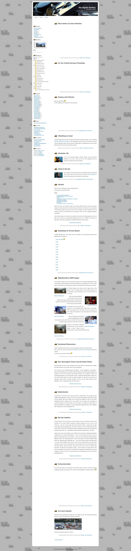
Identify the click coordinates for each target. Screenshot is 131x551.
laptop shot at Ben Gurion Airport (82, 349)
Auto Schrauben (37, 28)
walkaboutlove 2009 (82, 339)
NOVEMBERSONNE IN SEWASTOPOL (65, 203)
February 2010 (37, 102)
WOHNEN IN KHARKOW (62, 200)
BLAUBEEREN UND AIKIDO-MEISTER (65, 196)
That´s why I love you (41, 66)
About (41, 17)
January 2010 (37, 103)
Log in (76, 549)
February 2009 (37, 113)
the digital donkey (87, 7)
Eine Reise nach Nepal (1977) (40, 123)
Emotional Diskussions (67, 344)
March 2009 (36, 112)
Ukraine (81, 163)
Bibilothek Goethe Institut (39, 127)
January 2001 (37, 118)
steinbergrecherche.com (39, 135)
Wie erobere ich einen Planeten (70, 23)
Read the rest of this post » (76, 222)
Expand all (35, 57)
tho (34, 154)
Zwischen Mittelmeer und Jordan (61, 141)
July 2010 (36, 99)
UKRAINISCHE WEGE (61, 199)
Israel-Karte (36, 132)
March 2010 (36, 100)
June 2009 (36, 109)
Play (57, 241)
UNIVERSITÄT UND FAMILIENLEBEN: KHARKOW (67, 198)
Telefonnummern (40, 154)
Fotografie (79, 179)
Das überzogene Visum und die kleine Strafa (75, 362)
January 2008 (37, 114)
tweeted (35, 32)
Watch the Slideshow (59, 295)
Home (36, 17)
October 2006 (37, 117)
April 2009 (36, 110)
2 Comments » (89, 412)
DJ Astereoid (36, 142)
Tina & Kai (39, 88)
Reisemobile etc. (37, 145)
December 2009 (37, 104)
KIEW (58, 197)
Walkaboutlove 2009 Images (68, 278)
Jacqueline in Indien (40, 63)
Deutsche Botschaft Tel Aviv (39, 128)
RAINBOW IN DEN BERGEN (63, 195)
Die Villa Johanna (40, 78)
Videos (81, 57)
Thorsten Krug (37, 150)
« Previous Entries (58, 539)
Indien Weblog (37, 144)
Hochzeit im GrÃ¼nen (41, 73)
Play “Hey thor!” (60, 239)
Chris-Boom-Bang (37, 140)
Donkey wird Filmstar (66, 97)
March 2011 (36, 96)
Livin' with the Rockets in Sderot (42, 81)
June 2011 (36, 95)
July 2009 (36, 108)
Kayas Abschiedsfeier (41, 68)
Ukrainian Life (63, 153)
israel (84, 148)
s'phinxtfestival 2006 (40, 71)
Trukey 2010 (39, 86)
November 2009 (37, 105)
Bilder (46, 17)
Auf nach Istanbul (65, 511)
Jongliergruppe (39, 61)
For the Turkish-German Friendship (71, 63)
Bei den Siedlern (64, 418)
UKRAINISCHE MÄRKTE (62, 201)
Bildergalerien (71, 549)
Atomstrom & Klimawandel (39, 139)
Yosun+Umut (39, 84)
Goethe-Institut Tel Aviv (38, 131)
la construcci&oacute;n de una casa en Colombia (46, 89)
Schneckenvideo (64, 464)
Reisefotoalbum (40, 79)
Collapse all (40, 57)
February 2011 (37, 98)
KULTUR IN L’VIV (60, 197)
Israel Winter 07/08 (40, 65)
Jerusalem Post (37, 133)
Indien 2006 (39, 76)
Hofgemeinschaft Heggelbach (40, 143)
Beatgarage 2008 (40, 70)
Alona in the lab (64, 169)
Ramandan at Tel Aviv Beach (69, 231)
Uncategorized (81, 130)
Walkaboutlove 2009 (40, 60)
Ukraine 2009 (39, 83)
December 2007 (37, 116)
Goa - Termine (37, 130)
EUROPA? (59, 202)
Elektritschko (63, 392)
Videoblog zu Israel (65, 136)
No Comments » (87, 57)
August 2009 (36, 107)
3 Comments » (88, 225)
